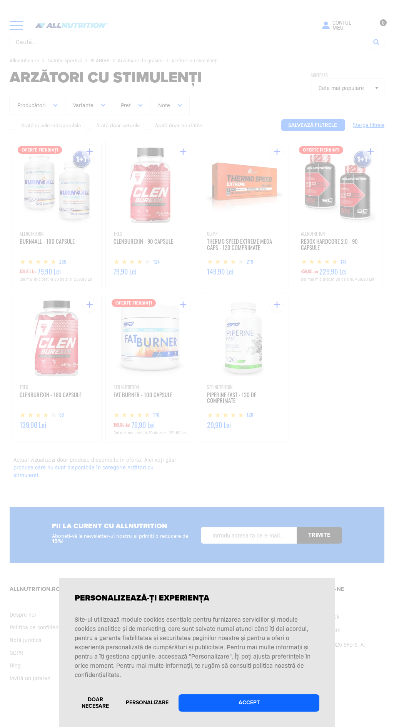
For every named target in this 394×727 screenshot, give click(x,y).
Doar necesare (95, 702)
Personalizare (147, 702)
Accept (249, 702)
